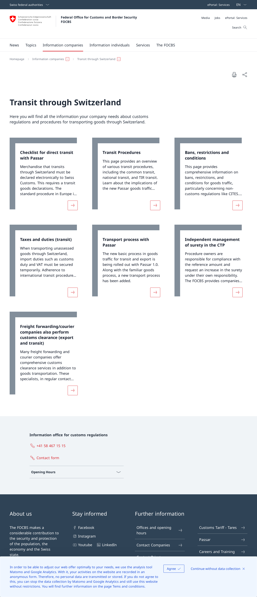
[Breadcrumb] (126, 59)
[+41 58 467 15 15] (48, 446)
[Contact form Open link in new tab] (45, 458)
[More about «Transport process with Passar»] (155, 292)
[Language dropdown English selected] (240, 4)
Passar (222, 539)
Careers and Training (222, 551)
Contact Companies (160, 545)
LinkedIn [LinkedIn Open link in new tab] (106, 544)
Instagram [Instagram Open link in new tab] (84, 536)
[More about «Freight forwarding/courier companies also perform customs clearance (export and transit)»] (73, 390)
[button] (14, 45)
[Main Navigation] (125, 45)
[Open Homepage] (74, 24)
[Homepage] (17, 59)
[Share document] (244, 75)
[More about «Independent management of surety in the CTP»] (238, 292)
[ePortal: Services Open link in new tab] (218, 4)
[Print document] (234, 74)
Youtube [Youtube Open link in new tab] (82, 544)
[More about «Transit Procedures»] (155, 205)
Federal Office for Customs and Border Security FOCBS (99, 19)
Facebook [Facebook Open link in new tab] (83, 527)
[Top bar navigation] (218, 4)
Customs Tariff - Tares (222, 527)
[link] (46, 176)
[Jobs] (217, 18)
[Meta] (224, 18)
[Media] (205, 18)
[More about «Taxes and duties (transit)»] (73, 292)
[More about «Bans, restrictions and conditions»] (238, 205)
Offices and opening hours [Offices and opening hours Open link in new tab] (160, 530)
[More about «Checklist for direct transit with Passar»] (73, 205)
